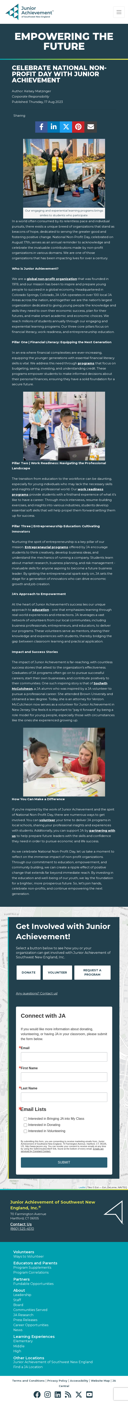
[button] (38, 1394)
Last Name (29, 1088)
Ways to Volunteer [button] (28, 1256)
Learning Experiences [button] (34, 1337)
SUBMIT (64, 1162)
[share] (41, 128)
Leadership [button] (22, 1295)
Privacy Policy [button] (57, 1380)
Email (25, 1048)
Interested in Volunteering (46, 1131)
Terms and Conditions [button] (28, 1380)
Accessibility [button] (79, 1380)
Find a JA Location (28, 1367)
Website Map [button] (100, 1380)
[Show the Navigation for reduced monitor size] (119, 12)
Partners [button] (21, 1279)
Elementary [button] (23, 1341)
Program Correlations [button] (31, 1272)
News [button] (17, 1330)
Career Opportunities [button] (30, 1325)
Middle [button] (19, 1346)
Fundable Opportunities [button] (33, 1284)
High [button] (17, 1351)
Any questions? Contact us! (37, 993)
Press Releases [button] (25, 1320)
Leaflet (82, 1187)
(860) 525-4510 (22, 1229)
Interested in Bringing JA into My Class (56, 1118)
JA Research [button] (23, 1315)
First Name (29, 1068)
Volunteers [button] (23, 1252)
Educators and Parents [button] (35, 1263)
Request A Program (92, 972)
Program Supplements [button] (32, 1267)
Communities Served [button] (30, 1310)
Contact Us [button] (21, 1224)
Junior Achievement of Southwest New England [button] (53, 1362)
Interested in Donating (44, 1125)
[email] (90, 128)
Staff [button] (17, 1300)
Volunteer (57, 972)
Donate (28, 972)
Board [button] (18, 1305)
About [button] (19, 1290)
